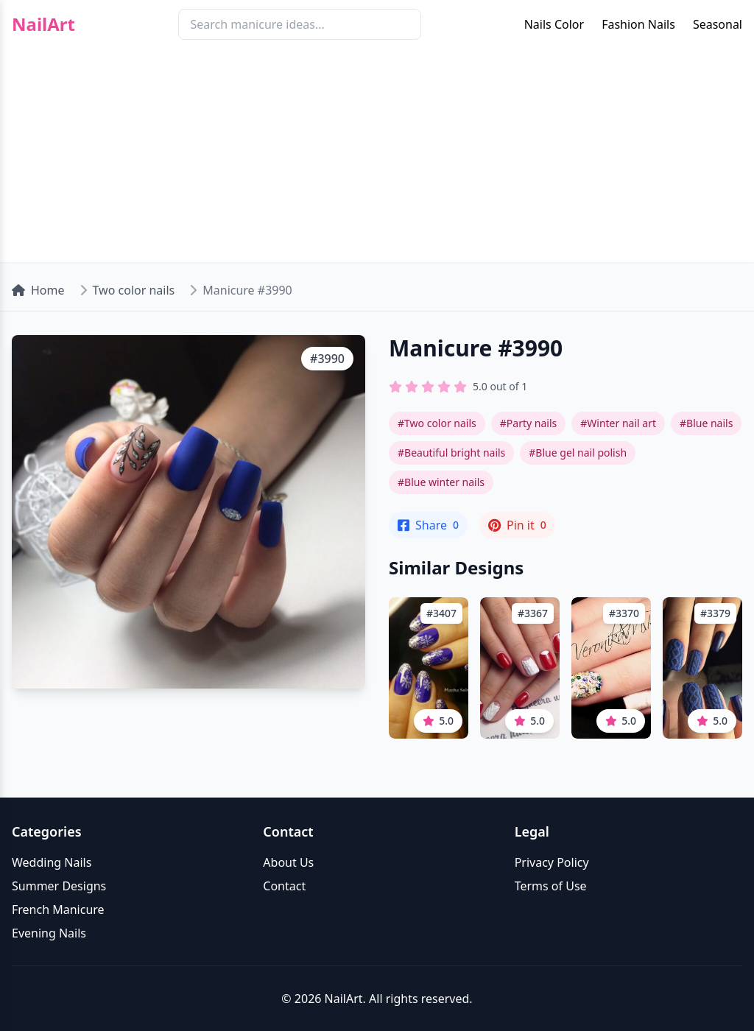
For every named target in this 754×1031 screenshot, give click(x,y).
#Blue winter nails (441, 482)
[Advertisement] (377, 159)
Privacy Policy (552, 862)
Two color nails (134, 290)
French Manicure (58, 909)
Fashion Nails (638, 24)
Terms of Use (551, 886)
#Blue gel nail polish (578, 453)
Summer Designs (59, 886)
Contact (284, 886)
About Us (288, 862)
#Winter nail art (618, 423)
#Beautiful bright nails (451, 453)
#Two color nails (437, 423)
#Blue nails (706, 423)
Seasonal (717, 24)
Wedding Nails (51, 862)
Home (38, 290)
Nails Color (554, 24)
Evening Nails (49, 933)
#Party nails (528, 423)
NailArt (43, 24)
